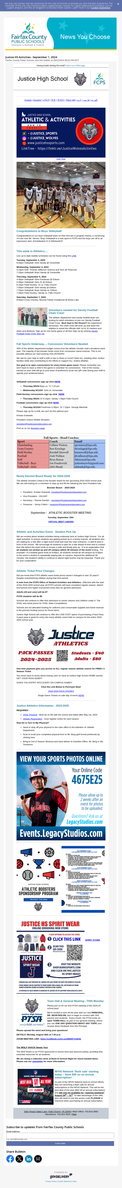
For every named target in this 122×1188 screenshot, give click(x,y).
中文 (53, 100)
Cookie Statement (100, 7)
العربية (94, 100)
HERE (57, 382)
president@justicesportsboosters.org (34, 424)
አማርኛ (46, 100)
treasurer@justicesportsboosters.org (67, 504)
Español (37, 100)
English (28, 100)
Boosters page (38, 428)
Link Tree (61, 159)
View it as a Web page (75, 65)
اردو (79, 100)
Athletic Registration (32, 719)
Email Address (13, 1132)
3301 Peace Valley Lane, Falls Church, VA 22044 (47, 1111)
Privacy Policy (51, 1181)
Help (74, 1181)
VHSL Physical (30, 715)
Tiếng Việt (70, 100)
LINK (74, 256)
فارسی (86, 100)
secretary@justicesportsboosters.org (68, 500)
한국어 (60, 100)
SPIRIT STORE (92, 940)
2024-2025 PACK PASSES (61, 691)
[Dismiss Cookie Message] (118, 3)
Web (74, 1114)
